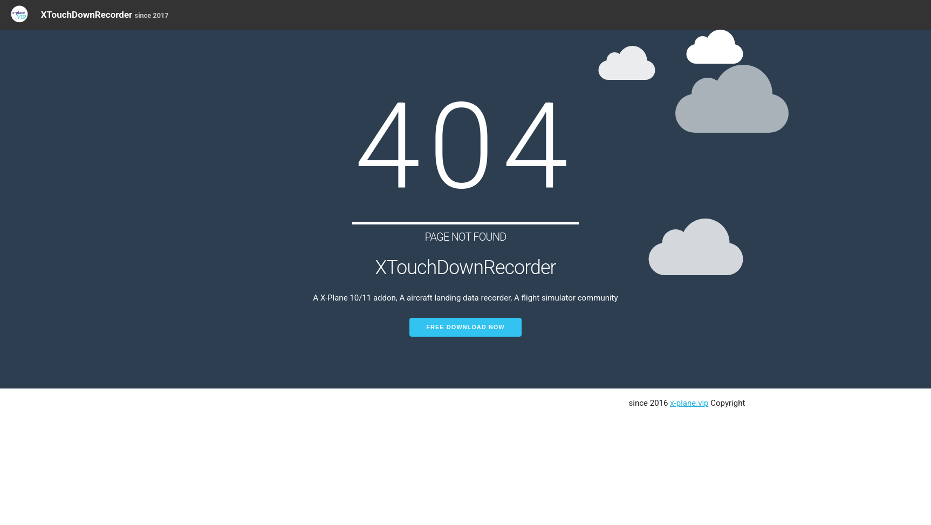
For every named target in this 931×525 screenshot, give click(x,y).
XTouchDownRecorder (105, 14)
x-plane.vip (689, 403)
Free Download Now (465, 327)
